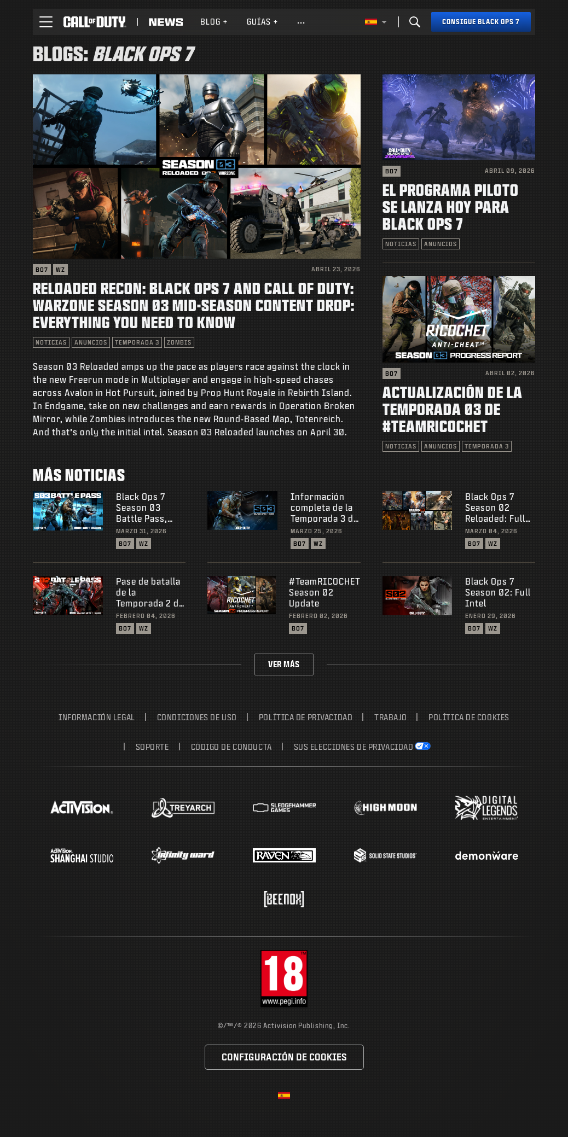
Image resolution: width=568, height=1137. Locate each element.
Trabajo (390, 717)
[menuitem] (214, 22)
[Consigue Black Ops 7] (481, 22)
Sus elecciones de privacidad (354, 747)
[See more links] (301, 22)
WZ (60, 269)
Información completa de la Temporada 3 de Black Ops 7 (324, 508)
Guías (263, 22)
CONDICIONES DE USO (197, 717)
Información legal (97, 717)
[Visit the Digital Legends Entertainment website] (486, 808)
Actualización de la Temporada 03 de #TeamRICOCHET (452, 408)
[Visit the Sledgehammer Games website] (284, 808)
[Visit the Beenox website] (283, 899)
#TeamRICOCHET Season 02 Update (325, 592)
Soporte (152, 747)
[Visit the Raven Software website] (284, 855)
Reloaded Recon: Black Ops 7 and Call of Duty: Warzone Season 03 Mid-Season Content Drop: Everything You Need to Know (194, 304)
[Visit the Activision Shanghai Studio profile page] (81, 855)
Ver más (284, 664)
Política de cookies (468, 717)
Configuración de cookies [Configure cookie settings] (284, 1057)
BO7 (42, 269)
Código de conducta (231, 747)
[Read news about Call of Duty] (166, 22)
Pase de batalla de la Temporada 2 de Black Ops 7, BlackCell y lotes (150, 592)
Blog (214, 22)
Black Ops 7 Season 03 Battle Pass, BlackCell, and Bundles (146, 508)
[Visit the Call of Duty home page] (94, 21)
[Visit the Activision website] (81, 807)
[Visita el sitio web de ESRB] (284, 978)
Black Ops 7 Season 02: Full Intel (498, 592)
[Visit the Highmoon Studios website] (385, 808)
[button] (46, 22)
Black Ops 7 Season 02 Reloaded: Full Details (495, 508)
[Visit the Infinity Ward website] (183, 855)
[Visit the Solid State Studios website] (385, 855)
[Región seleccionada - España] (375, 22)
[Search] (414, 21)
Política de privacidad (305, 717)
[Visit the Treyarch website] (183, 808)
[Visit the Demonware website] (486, 855)
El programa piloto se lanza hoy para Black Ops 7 (450, 206)
